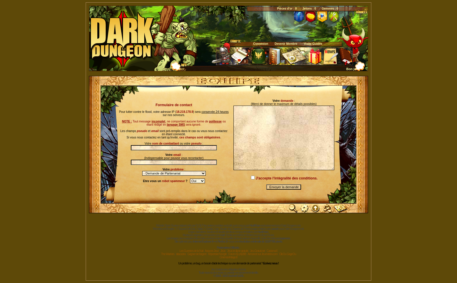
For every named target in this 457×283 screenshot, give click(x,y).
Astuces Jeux (212, 250)
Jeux (222, 250)
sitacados (181, 254)
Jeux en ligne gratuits (237, 250)
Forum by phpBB (237, 254)
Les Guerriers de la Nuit (191, 250)
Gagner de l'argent (196, 254)
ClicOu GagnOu (287, 254)
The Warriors (167, 254)
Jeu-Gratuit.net (257, 250)
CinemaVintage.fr (228, 257)
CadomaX (272, 250)
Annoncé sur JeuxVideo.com (262, 254)
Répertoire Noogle (217, 254)
